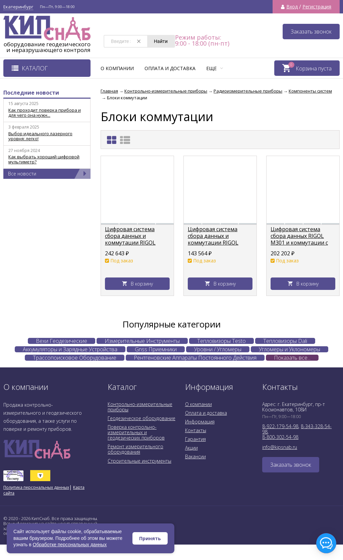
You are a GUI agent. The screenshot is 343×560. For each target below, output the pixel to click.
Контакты (195, 430)
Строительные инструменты (139, 461)
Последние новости (31, 92)
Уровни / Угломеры (217, 349)
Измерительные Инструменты (142, 341)
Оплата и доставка (170, 68)
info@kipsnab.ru (279, 447)
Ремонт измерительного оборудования (135, 449)
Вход (292, 6)
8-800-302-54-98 (280, 437)
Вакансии (195, 456)
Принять (150, 538)
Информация (200, 421)
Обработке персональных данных (70, 544)
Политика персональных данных (36, 487)
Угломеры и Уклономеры (289, 349)
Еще (214, 68)
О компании (117, 68)
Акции (191, 448)
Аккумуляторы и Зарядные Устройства (70, 349)
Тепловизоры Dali (285, 341)
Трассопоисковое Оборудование (74, 358)
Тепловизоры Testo (221, 341)
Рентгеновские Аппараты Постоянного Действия (195, 358)
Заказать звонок (311, 31)
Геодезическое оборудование (141, 418)
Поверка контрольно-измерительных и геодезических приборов (136, 432)
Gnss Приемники (156, 349)
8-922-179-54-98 (280, 426)
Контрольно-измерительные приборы (140, 407)
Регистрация (316, 6)
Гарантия (195, 439)
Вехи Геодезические (61, 341)
